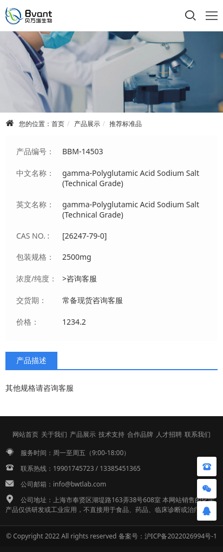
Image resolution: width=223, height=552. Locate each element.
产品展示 (87, 123)
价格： (27, 322)
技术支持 (111, 434)
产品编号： (35, 151)
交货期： (31, 300)
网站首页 (25, 434)
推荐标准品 (125, 123)
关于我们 (54, 434)
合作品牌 (140, 434)
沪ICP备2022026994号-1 (181, 536)
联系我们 (198, 434)
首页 (57, 123)
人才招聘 (169, 434)
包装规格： (35, 257)
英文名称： (35, 204)
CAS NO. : (32, 236)
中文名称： (35, 173)
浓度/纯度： (36, 278)
